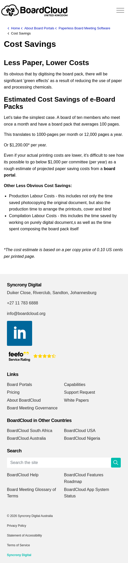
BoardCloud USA (80, 430)
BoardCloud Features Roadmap (83, 478)
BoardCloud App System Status (86, 492)
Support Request (79, 392)
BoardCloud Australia (26, 438)
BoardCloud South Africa (29, 430)
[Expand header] (120, 10)
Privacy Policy (16, 525)
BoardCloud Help (23, 475)
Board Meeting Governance (32, 408)
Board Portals (19, 384)
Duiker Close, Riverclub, (29, 293)
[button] (116, 463)
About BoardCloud (24, 400)
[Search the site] (64, 463)
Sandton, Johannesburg (74, 293)
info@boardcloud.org (26, 313)
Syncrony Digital (19, 555)
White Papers (76, 400)
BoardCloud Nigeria (82, 438)
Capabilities (74, 384)
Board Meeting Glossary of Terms (31, 492)
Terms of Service (18, 545)
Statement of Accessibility (24, 535)
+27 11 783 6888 (22, 303)
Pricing (13, 392)
